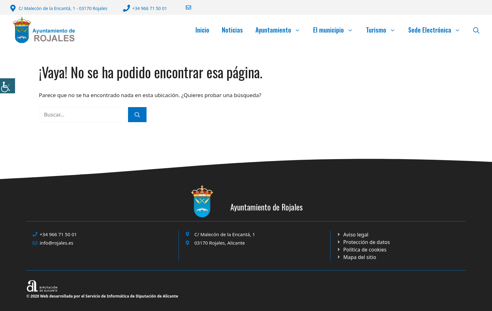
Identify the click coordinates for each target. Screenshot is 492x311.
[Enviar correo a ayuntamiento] (184, 7)
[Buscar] (137, 114)
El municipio (336, 29)
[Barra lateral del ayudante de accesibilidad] (7, 85)
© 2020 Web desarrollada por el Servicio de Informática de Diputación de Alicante (102, 296)
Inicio (202, 29)
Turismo (384, 29)
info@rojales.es (56, 243)
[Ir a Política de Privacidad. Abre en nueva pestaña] (352, 234)
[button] (476, 29)
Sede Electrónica (437, 29)
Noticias (232, 29)
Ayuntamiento (281, 29)
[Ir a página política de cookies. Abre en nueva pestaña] (363, 242)
